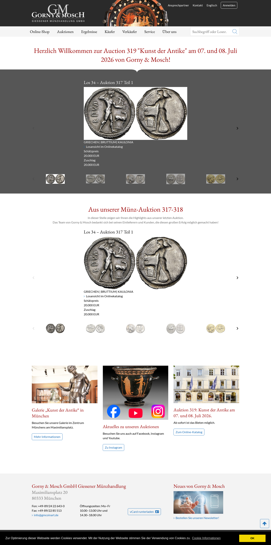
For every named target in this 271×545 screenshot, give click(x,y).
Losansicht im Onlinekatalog (104, 146)
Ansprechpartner (178, 5)
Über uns (169, 31)
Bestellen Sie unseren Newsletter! (197, 518)
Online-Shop (39, 31)
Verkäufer (129, 31)
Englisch (212, 5)
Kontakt (198, 5)
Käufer (110, 31)
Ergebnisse (89, 31)
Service (149, 31)
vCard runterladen (144, 511)
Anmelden (229, 5)
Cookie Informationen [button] (206, 538)
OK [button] (252, 538)
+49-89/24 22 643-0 (51, 506)
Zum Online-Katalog (189, 432)
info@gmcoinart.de (46, 515)
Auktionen (65, 31)
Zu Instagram (113, 447)
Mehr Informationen (47, 436)
